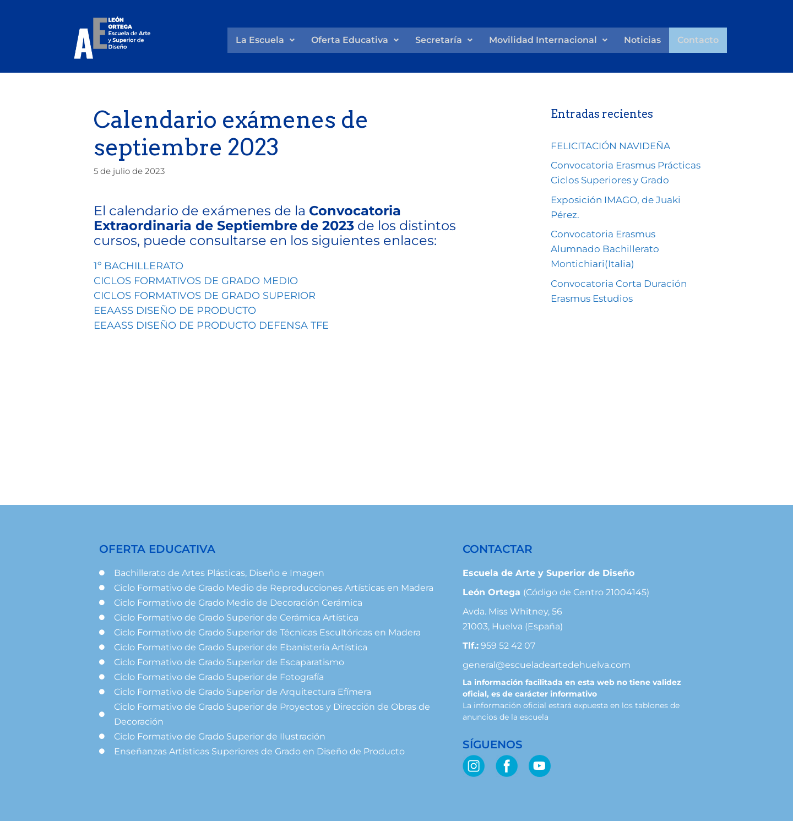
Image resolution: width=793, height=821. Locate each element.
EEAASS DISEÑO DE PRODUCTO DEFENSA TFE (211, 325)
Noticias (642, 40)
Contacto (698, 40)
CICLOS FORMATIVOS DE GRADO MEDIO (196, 281)
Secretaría (443, 40)
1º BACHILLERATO (138, 266)
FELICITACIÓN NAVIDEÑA (610, 145)
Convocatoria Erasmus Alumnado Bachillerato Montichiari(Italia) (605, 249)
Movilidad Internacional (548, 40)
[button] (265, 40)
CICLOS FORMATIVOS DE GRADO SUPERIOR (205, 296)
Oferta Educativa (355, 40)
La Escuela (265, 40)
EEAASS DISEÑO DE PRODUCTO (175, 311)
